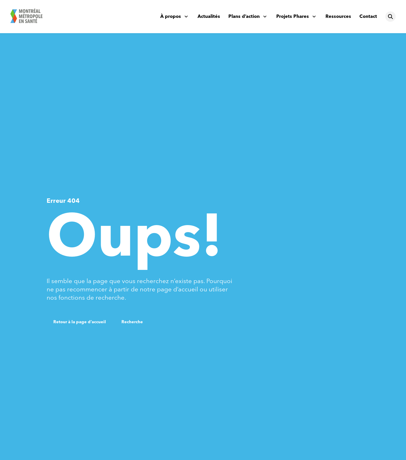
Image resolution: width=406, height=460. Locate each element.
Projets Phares (292, 16)
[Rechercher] (390, 16)
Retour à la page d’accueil (79, 321)
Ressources (338, 16)
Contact (368, 16)
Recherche (132, 321)
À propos (170, 16)
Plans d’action (244, 16)
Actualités (209, 16)
